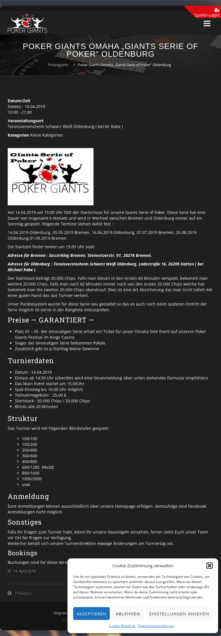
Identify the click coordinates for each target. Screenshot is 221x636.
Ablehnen (128, 614)
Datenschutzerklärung (156, 625)
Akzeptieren (91, 614)
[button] (209, 565)
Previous (23, 593)
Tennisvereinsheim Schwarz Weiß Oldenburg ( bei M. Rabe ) (65, 126)
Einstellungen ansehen (179, 614)
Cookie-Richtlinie (122, 625)
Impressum (64, 613)
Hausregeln (118, 532)
